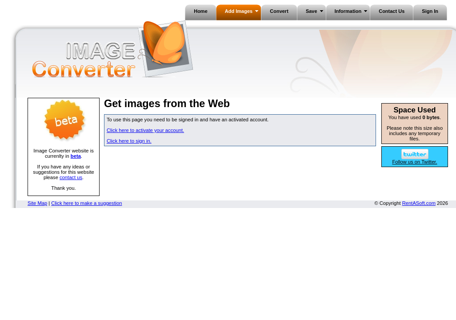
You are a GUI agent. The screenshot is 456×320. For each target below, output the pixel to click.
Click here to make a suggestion (86, 203)
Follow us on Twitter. (414, 159)
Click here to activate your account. (145, 130)
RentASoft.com (419, 203)
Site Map (37, 203)
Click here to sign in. (129, 141)
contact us (71, 177)
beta (76, 156)
